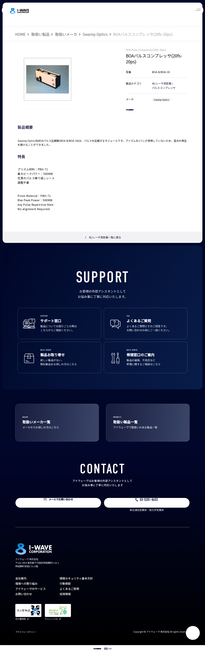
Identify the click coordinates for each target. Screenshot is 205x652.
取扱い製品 (40, 34)
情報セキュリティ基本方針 (76, 585)
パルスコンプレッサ (163, 88)
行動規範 (65, 590)
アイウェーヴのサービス (30, 596)
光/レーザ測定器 (161, 83)
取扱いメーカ (66, 34)
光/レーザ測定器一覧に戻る (102, 244)
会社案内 (20, 585)
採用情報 (65, 601)
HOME (20, 34)
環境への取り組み (26, 590)
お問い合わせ (23, 601)
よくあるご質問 (69, 596)
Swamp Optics (95, 34)
